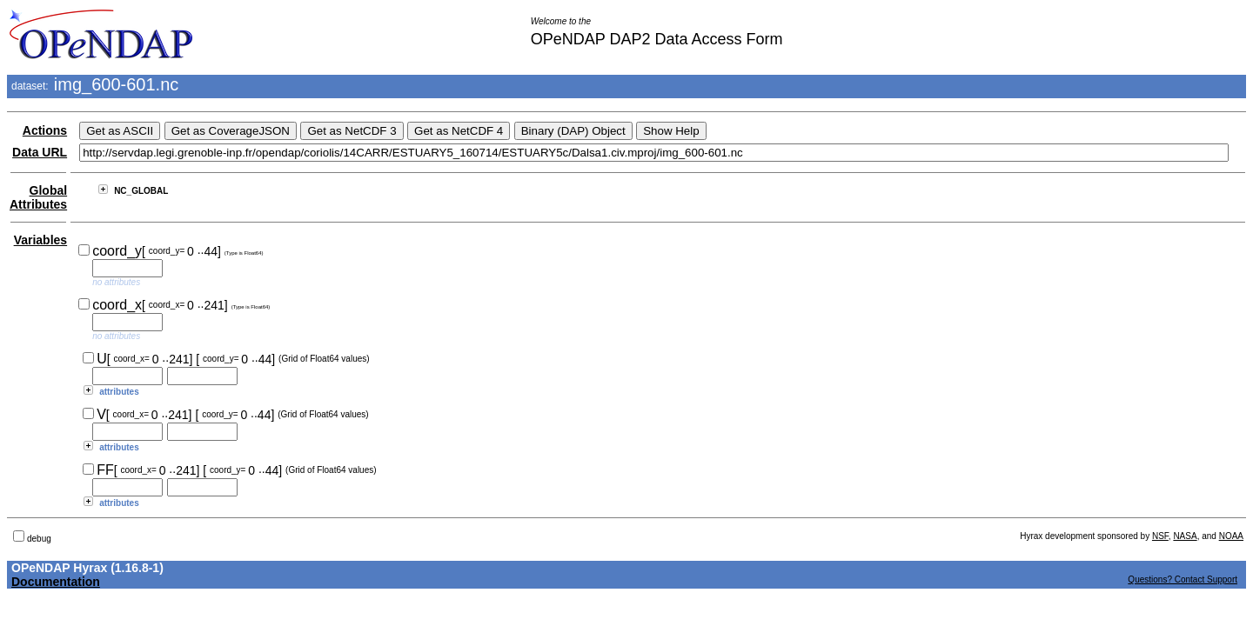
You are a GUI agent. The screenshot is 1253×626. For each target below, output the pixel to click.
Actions (45, 130)
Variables (41, 240)
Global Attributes (38, 197)
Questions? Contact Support (1182, 579)
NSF (1160, 536)
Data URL (39, 152)
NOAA (1231, 536)
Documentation (55, 582)
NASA (1184, 536)
